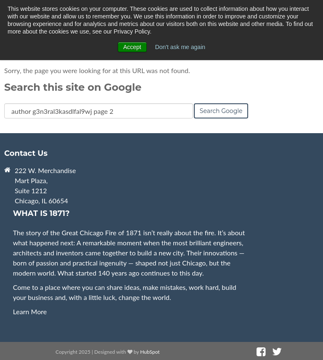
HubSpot (149, 352)
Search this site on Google (72, 87)
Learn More (30, 311)
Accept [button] (132, 47)
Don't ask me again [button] (180, 47)
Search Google (221, 111)
